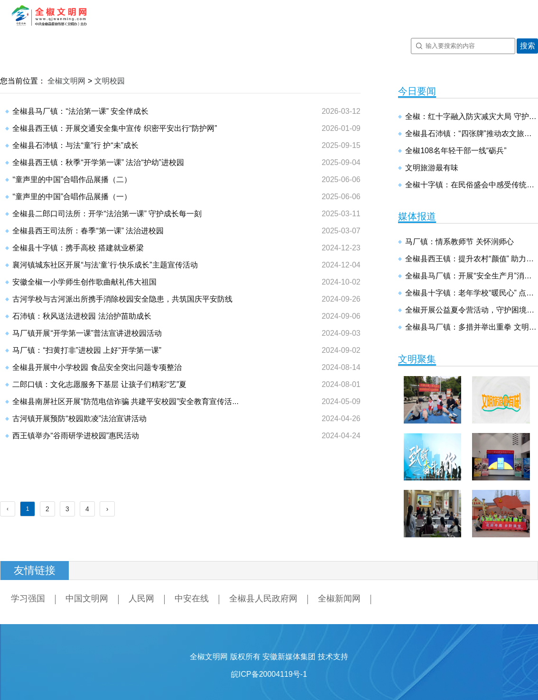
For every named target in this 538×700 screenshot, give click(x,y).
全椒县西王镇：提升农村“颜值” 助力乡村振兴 (471, 259)
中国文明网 (86, 598)
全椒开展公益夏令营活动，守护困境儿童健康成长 (471, 310)
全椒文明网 (66, 81)
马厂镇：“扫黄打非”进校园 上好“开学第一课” (86, 350)
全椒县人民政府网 (263, 598)
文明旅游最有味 (431, 168)
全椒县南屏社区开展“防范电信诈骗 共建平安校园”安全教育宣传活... (125, 401)
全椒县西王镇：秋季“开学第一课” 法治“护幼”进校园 (98, 162)
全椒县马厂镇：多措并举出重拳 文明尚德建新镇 (471, 327)
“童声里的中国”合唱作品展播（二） (71, 179)
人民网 (141, 598)
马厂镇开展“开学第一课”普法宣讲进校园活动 (87, 333)
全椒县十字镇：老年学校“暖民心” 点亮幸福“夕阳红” (471, 293)
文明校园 (109, 81)
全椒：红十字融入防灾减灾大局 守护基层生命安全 (471, 116)
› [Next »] (107, 509)
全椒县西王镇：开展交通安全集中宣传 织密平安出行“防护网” (114, 128)
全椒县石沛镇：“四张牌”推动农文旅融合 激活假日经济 (471, 133)
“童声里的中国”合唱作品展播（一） (71, 197)
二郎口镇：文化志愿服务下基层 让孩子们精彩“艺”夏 (99, 384)
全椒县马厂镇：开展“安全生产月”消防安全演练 (471, 276)
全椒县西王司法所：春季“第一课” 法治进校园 (88, 231)
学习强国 (28, 598)
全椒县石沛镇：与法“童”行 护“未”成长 (75, 145)
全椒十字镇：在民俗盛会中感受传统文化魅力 (471, 185)
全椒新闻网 (339, 598)
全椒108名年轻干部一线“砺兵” (455, 151)
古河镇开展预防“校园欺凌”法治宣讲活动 (79, 418)
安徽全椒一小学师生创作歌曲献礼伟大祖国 (84, 282)
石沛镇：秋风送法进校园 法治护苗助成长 (81, 316)
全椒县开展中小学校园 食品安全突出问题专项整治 (96, 367)
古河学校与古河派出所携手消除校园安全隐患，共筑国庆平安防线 (122, 299)
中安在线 (192, 598)
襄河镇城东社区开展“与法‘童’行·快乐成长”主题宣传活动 (104, 265)
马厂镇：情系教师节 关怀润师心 (459, 242)
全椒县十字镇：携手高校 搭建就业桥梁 (77, 248)
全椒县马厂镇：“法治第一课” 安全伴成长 (80, 111)
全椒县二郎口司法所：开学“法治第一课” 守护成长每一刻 (107, 214)
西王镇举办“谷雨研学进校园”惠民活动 (75, 436)
